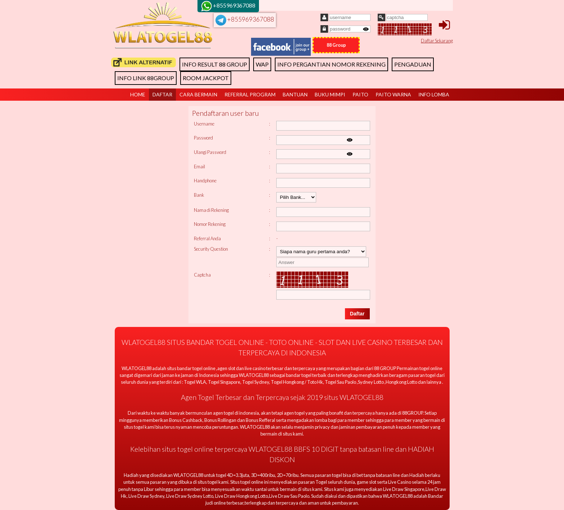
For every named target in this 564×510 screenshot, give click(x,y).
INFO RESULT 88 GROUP (214, 64)
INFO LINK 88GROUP (145, 77)
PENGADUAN (412, 64)
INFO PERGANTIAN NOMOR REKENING (331, 64)
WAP (262, 64)
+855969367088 (244, 19)
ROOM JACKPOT (206, 77)
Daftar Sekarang (437, 41)
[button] (357, 313)
